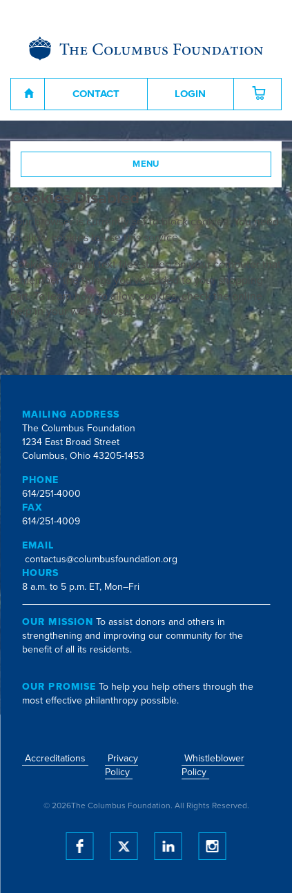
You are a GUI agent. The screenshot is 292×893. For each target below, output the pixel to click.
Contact (96, 94)
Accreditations (55, 758)
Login (190, 94)
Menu (146, 164)
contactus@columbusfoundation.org (101, 559)
